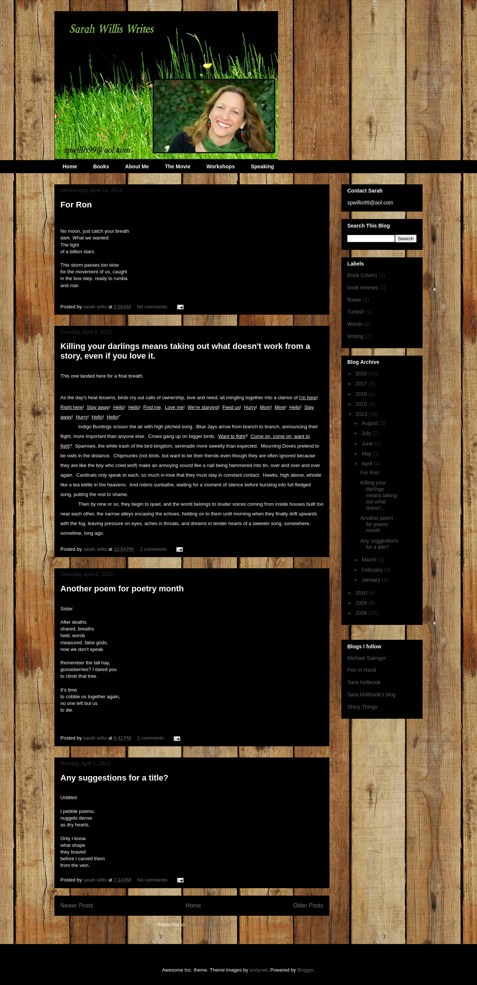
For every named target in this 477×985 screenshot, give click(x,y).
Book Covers (362, 275)
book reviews (362, 287)
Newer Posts (76, 905)
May (367, 454)
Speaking (262, 166)
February (372, 570)
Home (70, 166)
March (369, 560)
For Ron (76, 204)
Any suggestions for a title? (114, 777)
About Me (137, 166)
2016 (362, 394)
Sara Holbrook (364, 682)
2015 (362, 404)
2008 (362, 613)
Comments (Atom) (206, 924)
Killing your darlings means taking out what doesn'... (378, 495)
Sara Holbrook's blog (371, 695)
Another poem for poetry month (122, 588)
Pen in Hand (361, 670)
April (367, 464)
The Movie (177, 166)
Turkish (355, 312)
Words (354, 324)
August (370, 423)
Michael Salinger (366, 658)
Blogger (305, 970)
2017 (362, 384)
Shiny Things (362, 707)
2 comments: (154, 549)
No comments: (153, 306)
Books (101, 166)
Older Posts (308, 905)
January (371, 580)
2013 (362, 414)
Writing (355, 336)
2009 (362, 603)
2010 (362, 593)
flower (354, 300)
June (367, 444)
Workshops (220, 166)
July (366, 433)
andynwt (259, 970)
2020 (362, 373)
